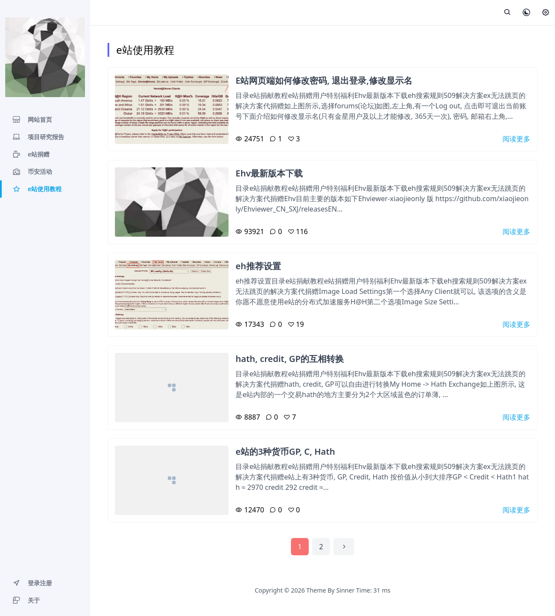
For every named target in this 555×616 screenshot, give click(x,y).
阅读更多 (516, 138)
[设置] (545, 13)
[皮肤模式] (526, 13)
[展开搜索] (507, 12)
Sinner (345, 590)
